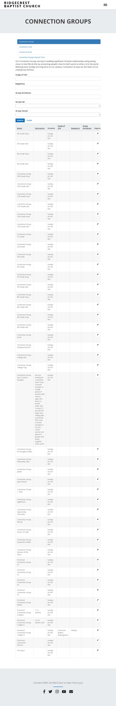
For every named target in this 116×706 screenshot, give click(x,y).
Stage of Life (21, 75)
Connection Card (25, 47)
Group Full (19, 102)
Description (40, 128)
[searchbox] (26, 79)
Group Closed (21, 111)
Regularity (20, 84)
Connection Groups (26, 41)
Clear (29, 120)
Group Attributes (23, 93)
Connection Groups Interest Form (32, 57)
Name (19, 128)
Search (20, 120)
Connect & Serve (25, 52)
